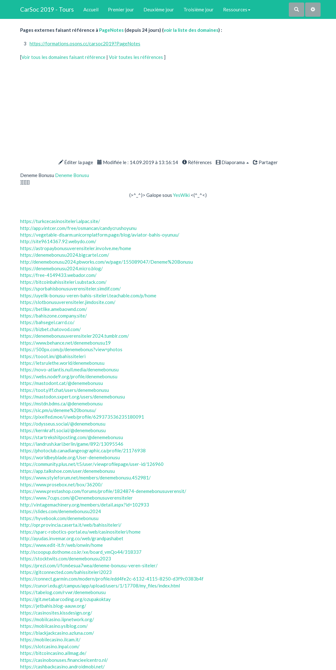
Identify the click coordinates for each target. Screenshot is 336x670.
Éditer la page (76, 162)
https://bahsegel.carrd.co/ (47, 322)
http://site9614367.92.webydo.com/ (58, 241)
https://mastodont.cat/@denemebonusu (61, 383)
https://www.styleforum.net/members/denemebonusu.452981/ (85, 477)
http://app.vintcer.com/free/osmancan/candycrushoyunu (78, 228)
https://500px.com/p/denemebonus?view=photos (71, 349)
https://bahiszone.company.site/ (53, 315)
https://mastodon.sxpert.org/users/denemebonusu (72, 396)
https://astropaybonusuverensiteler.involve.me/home (75, 248)
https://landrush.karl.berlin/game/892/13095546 (71, 444)
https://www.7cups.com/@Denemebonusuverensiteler (76, 498)
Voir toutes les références (136, 57)
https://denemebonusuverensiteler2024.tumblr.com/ (74, 336)
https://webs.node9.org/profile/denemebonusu (68, 376)
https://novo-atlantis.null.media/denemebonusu (69, 369)
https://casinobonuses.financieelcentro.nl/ (64, 660)
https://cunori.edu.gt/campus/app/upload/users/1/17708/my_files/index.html (100, 585)
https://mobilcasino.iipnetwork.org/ (57, 619)
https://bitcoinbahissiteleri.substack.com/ (63, 282)
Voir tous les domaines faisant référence (63, 57)
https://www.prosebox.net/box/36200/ (61, 484)
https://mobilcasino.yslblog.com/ (54, 626)
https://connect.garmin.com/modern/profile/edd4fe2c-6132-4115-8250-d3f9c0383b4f (112, 578)
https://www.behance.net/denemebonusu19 (65, 343)
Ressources (236, 9)
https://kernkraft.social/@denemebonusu (63, 430)
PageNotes (111, 30)
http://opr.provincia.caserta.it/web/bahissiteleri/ (70, 525)
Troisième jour (198, 9)
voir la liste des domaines (191, 30)
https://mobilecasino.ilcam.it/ (50, 639)
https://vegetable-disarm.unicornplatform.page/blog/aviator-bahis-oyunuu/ (99, 235)
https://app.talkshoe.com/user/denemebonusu (67, 471)
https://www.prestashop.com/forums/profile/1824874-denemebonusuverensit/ (103, 491)
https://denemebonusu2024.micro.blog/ (61, 268)
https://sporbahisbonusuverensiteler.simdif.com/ (70, 288)
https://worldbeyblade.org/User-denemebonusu (70, 457)
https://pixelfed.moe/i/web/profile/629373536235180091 (82, 417)
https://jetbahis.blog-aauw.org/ (53, 606)
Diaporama (232, 162)
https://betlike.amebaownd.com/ (53, 309)
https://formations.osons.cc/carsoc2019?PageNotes (85, 43)
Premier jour (121, 9)
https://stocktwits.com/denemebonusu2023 (65, 558)
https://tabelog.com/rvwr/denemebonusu (63, 592)
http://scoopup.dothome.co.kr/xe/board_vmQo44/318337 (81, 552)
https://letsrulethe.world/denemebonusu (62, 363)
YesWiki (181, 195)
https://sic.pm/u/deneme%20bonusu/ (58, 410)
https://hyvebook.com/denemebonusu (59, 518)
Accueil (90, 9)
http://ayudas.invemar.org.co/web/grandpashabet (71, 538)
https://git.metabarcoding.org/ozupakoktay (65, 599)
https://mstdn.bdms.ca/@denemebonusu (61, 403)
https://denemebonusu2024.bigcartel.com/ (64, 255)
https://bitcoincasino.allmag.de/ (53, 653)
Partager (265, 162)
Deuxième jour (158, 9)
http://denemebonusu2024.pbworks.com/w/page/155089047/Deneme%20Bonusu (106, 262)
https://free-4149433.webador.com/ (58, 275)
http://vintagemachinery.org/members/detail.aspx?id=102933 (84, 504)
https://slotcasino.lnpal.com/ (50, 646)
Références (197, 162)
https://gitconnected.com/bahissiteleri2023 (66, 572)
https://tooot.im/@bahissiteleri (53, 356)
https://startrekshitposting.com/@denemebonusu (71, 437)
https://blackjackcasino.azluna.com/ (57, 633)
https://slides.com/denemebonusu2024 (60, 511)
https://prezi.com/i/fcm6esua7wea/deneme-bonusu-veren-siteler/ (89, 565)
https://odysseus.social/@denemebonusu (62, 424)
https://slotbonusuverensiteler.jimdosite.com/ (67, 302)
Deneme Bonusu (72, 175)
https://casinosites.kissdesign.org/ (56, 613)
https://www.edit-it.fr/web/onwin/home (61, 545)
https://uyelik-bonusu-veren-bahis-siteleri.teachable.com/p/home (88, 295)
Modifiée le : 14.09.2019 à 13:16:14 (137, 162)
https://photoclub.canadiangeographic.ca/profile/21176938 (83, 450)
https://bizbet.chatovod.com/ (50, 329)
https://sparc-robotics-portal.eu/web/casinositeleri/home (80, 532)
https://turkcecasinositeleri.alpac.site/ (60, 221)
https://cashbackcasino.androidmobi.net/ (62, 666)
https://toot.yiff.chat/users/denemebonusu (64, 390)
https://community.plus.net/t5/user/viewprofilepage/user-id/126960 (92, 464)
